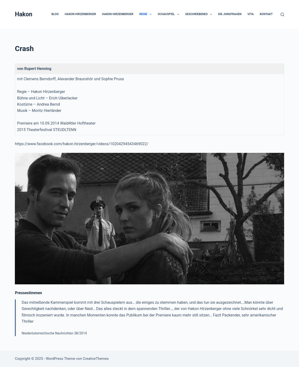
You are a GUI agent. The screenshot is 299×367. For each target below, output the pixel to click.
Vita (250, 14)
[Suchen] (282, 14)
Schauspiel (169, 14)
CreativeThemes (96, 358)
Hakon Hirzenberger (80, 14)
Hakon (23, 14)
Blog (55, 14)
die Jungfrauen (229, 14)
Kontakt (266, 14)
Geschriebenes (199, 14)
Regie (146, 14)
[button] (150, 14)
